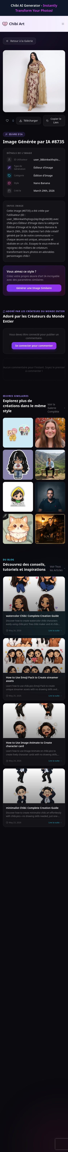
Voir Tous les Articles (57, 568)
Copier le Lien (53, 120)
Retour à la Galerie (19, 41)
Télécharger (28, 120)
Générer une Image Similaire (34, 288)
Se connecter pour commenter (34, 345)
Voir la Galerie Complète (56, 408)
